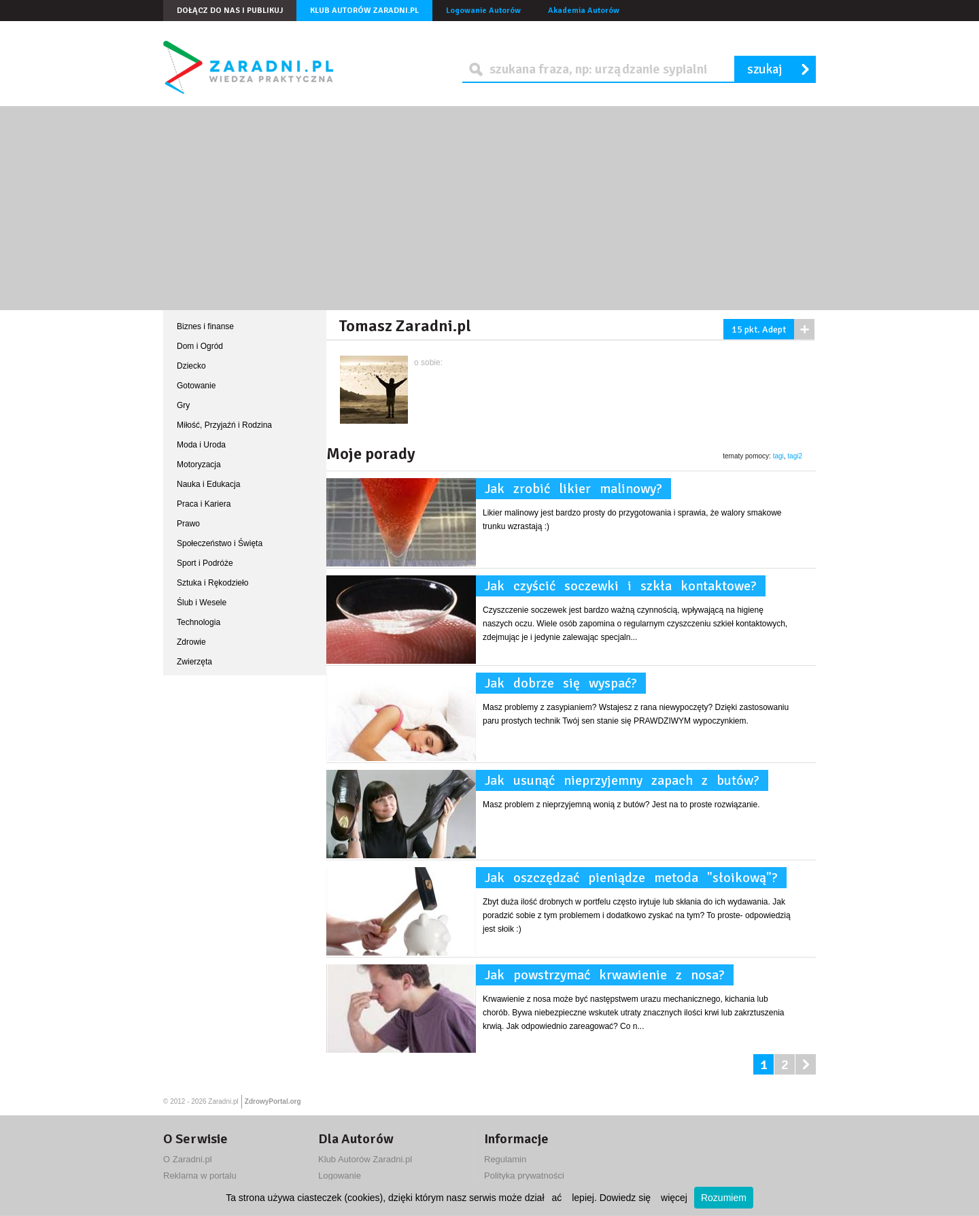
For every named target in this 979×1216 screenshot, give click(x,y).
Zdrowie (191, 642)
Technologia (198, 622)
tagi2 (794, 456)
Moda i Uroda (201, 445)
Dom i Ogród (200, 346)
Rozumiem (723, 1197)
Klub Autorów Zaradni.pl (364, 10)
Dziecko (191, 366)
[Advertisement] (489, 208)
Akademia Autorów (583, 10)
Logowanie (339, 1175)
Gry (183, 405)
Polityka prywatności (524, 1175)
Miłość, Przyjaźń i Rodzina (224, 425)
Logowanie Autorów (483, 10)
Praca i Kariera (203, 504)
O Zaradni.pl (187, 1159)
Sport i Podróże (205, 563)
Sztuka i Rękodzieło (212, 583)
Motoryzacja (199, 464)
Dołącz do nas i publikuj (230, 10)
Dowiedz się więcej (643, 1197)
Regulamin (505, 1159)
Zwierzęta (194, 661)
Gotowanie (196, 385)
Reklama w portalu (200, 1175)
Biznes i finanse (205, 326)
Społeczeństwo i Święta (219, 543)
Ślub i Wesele (201, 602)
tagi (778, 456)
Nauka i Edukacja (208, 484)
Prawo (188, 523)
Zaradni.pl (223, 1101)
